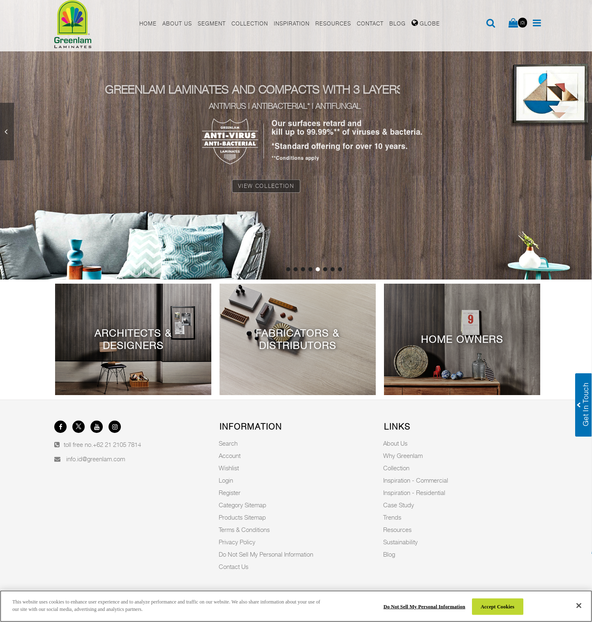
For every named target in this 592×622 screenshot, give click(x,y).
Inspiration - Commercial (415, 480)
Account (229, 455)
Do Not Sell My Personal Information (266, 554)
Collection (396, 468)
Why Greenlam (403, 455)
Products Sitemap (242, 517)
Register (229, 492)
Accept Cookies (497, 606)
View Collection (266, 186)
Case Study (398, 505)
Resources (397, 529)
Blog (389, 554)
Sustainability (400, 542)
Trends (392, 517)
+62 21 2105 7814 (117, 444)
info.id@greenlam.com (95, 458)
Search (228, 443)
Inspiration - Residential (414, 492)
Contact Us (233, 566)
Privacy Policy (237, 542)
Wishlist (229, 468)
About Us (395, 443)
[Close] (579, 606)
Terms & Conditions (244, 529)
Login (226, 480)
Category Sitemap (242, 505)
